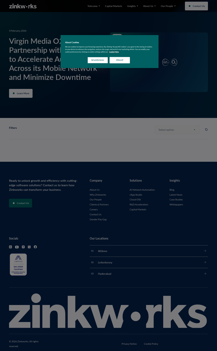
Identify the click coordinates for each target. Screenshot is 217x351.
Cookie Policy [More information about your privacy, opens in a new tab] (114, 52)
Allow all (119, 60)
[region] (110, 51)
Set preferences (97, 60)
